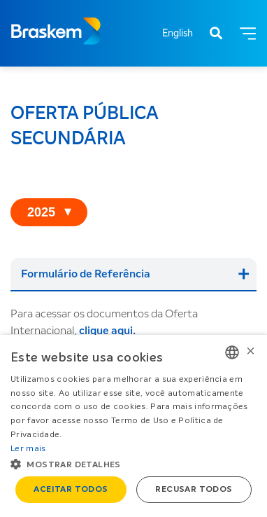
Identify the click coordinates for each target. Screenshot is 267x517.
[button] (133, 464)
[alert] (133, 426)
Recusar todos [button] (193, 489)
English (177, 34)
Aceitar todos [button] (71, 489)
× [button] (250, 352)
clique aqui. (107, 330)
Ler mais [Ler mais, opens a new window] (27, 449)
